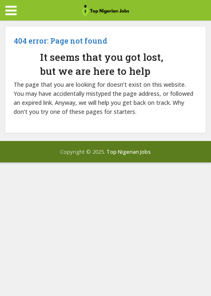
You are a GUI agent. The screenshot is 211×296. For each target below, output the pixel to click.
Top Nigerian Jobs (128, 151)
